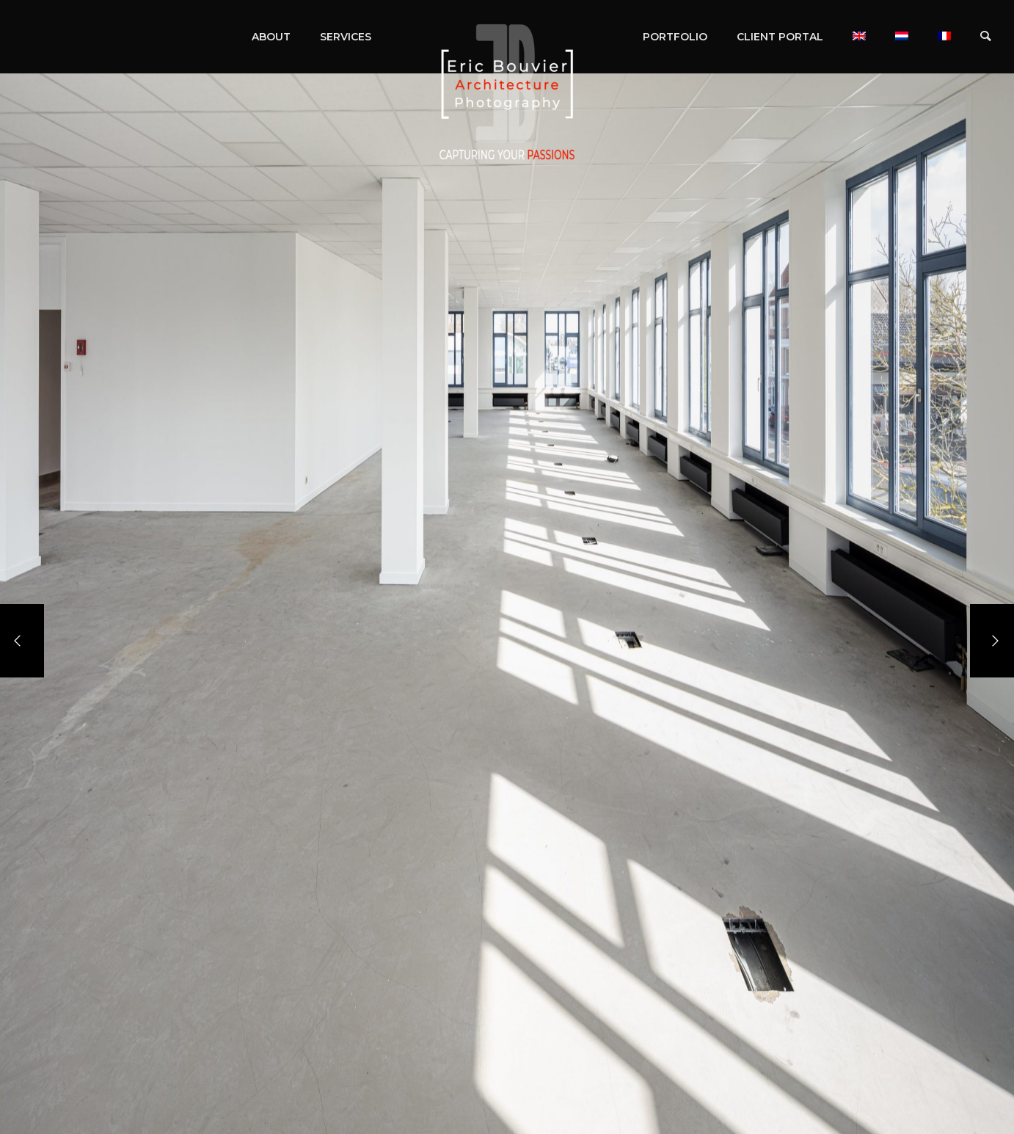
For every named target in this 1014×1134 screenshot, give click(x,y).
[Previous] (22, 640)
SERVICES (345, 36)
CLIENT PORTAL (780, 36)
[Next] (992, 640)
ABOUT (271, 36)
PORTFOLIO (675, 36)
